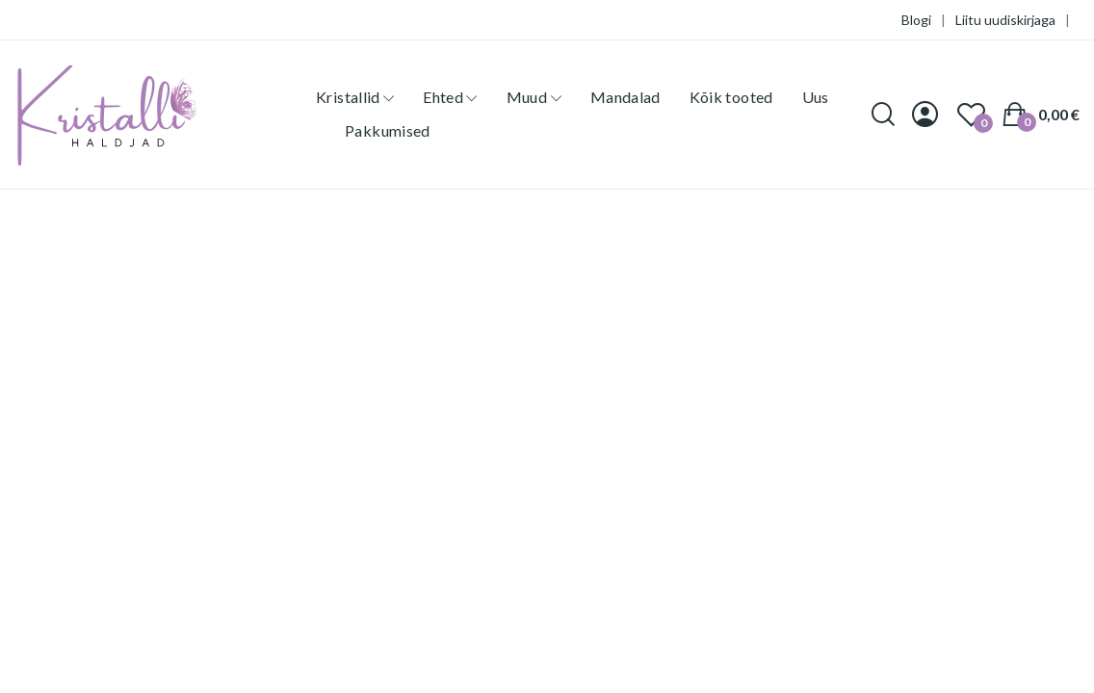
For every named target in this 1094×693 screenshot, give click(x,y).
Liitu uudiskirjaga (1005, 20)
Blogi (916, 20)
